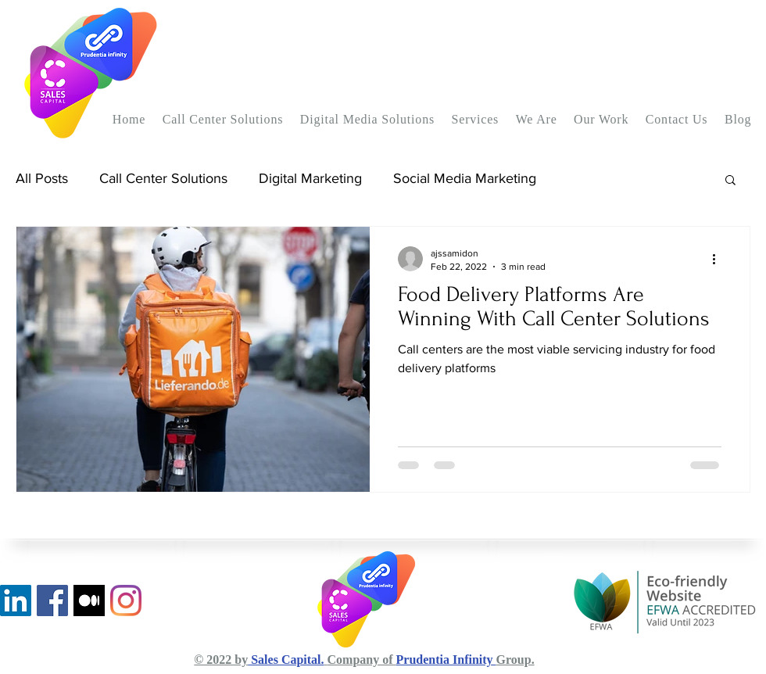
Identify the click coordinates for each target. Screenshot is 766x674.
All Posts (42, 178)
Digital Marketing (310, 178)
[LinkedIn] (15, 600)
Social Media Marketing (464, 178)
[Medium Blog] (89, 600)
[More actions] (719, 258)
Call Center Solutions (163, 178)
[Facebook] (52, 600)
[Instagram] (125, 600)
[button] (223, 119)
